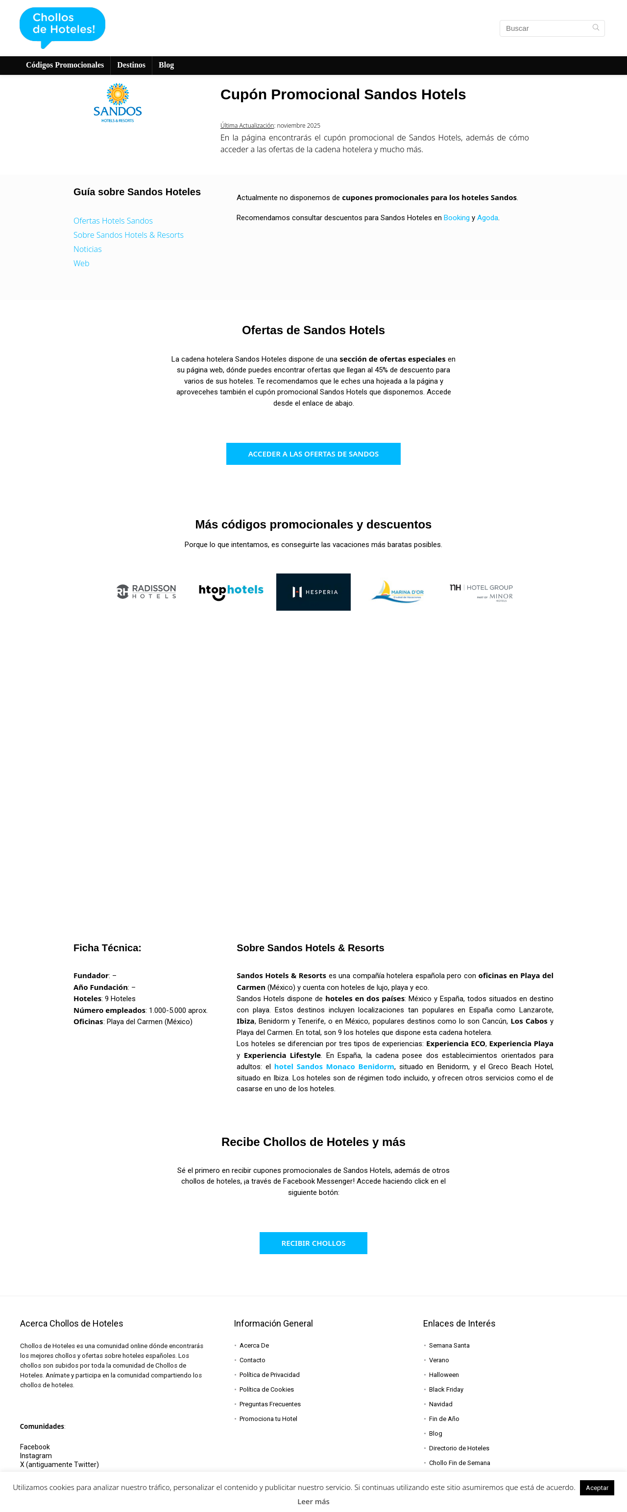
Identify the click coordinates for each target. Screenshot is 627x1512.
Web (81, 263)
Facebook (35, 1447)
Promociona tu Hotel (268, 1418)
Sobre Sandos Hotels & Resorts (128, 234)
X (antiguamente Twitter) (59, 1464)
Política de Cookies (267, 1389)
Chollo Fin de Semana (459, 1462)
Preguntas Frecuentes (270, 1404)
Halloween (444, 1374)
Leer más (313, 1501)
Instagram (36, 1456)
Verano (439, 1360)
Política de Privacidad (270, 1374)
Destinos (131, 65)
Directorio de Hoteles (459, 1448)
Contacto (252, 1360)
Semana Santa (449, 1345)
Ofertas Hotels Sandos (113, 220)
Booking (457, 217)
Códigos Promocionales (65, 65)
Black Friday (446, 1389)
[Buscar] (596, 28)
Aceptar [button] (597, 1487)
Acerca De (254, 1345)
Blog (166, 65)
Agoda (487, 217)
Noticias (87, 249)
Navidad (441, 1404)
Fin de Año (444, 1418)
